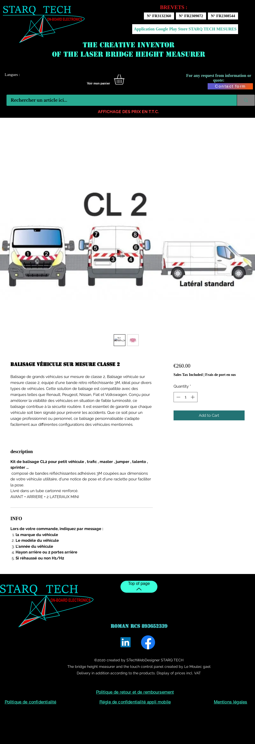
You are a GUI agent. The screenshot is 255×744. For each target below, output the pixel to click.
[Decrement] (177, 397)
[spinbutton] (185, 397)
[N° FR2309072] (191, 16)
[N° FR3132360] (159, 16)
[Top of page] (138, 587)
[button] (125, 79)
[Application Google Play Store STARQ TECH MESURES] (185, 29)
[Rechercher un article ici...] (118, 100)
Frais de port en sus (220, 375)
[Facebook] (148, 642)
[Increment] (193, 397)
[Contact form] (230, 86)
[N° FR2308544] (223, 16)
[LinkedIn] (125, 642)
